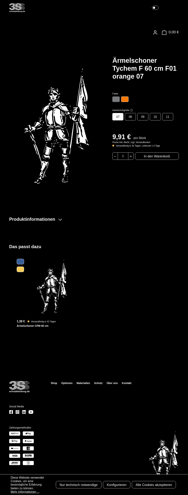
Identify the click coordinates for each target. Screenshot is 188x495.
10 (155, 116)
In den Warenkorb (157, 156)
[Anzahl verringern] (115, 156)
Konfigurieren (116, 485)
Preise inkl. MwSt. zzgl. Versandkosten (131, 142)
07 (118, 116)
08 (130, 116)
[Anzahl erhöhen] (130, 156)
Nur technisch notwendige (79, 485)
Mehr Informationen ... (25, 491)
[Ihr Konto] (155, 32)
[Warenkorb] (169, 32)
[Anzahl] (123, 156)
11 (167, 116)
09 (142, 116)
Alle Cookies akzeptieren (154, 485)
